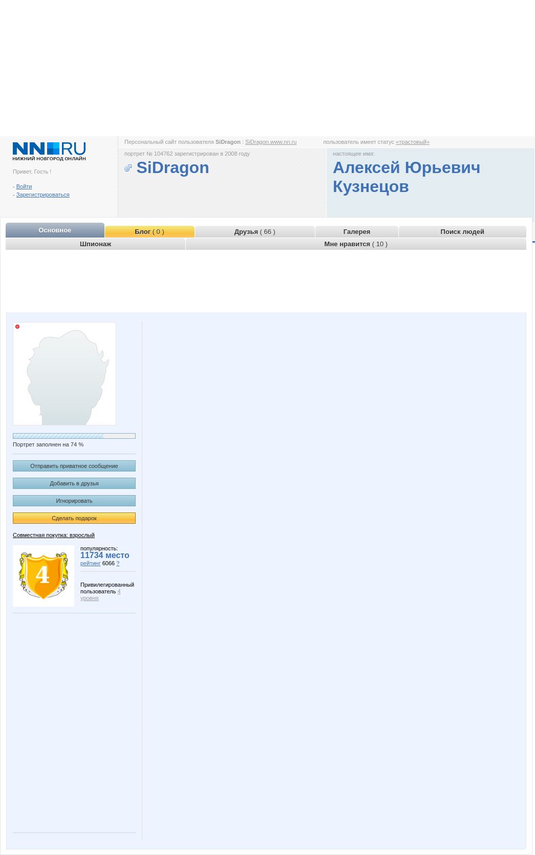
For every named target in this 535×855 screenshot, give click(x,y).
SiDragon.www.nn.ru (270, 142)
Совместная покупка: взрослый (54, 535)
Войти (24, 186)
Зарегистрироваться (43, 194)
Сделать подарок (74, 518)
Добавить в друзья (74, 483)
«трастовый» (413, 142)
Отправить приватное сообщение (74, 466)
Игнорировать (74, 501)
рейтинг (90, 563)
